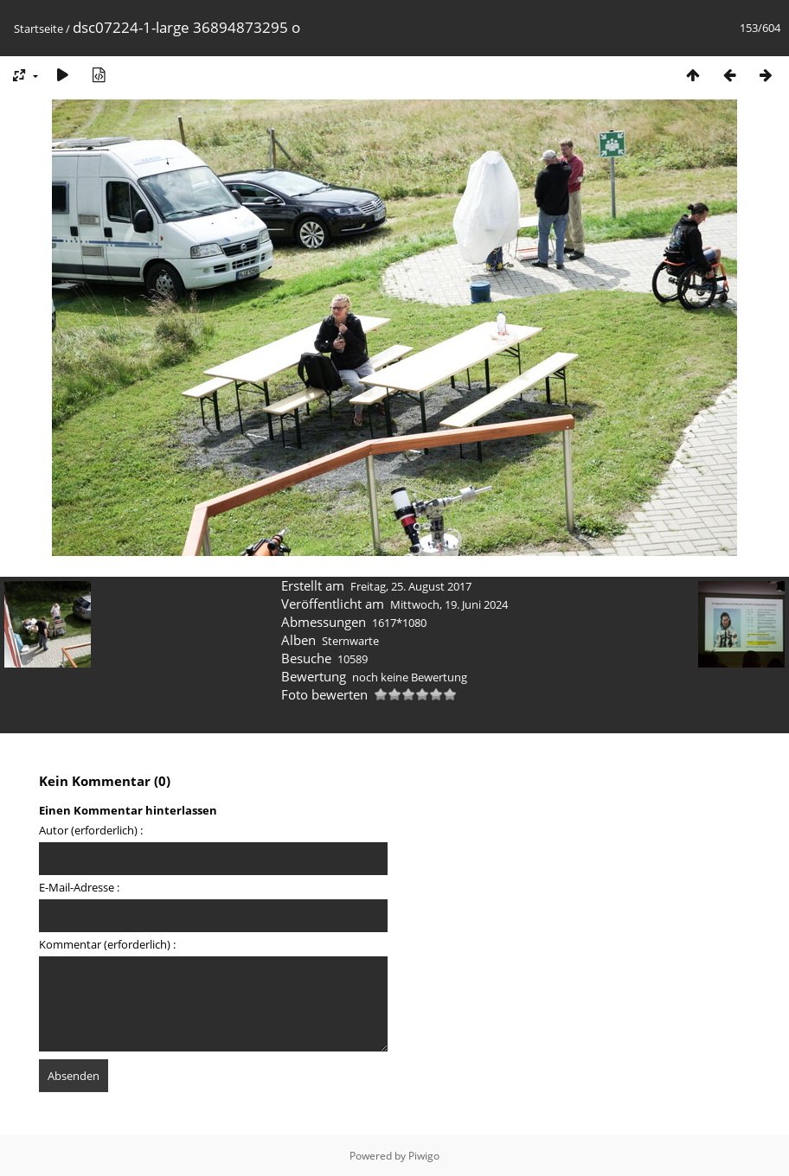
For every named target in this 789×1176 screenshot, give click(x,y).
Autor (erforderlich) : (91, 830)
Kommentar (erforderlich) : (107, 944)
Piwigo (423, 1155)
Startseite (38, 28)
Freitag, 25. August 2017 (410, 586)
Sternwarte (350, 641)
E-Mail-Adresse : (79, 887)
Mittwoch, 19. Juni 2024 (449, 604)
